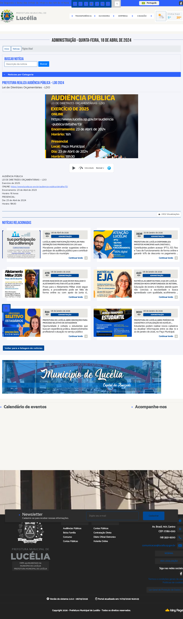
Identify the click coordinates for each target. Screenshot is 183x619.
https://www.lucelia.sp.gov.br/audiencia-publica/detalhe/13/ (39, 186)
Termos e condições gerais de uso (165, 579)
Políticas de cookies (173, 582)
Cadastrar (154, 515)
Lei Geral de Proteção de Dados (165, 589)
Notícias (16, 48)
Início (6, 48)
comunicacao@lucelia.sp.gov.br (158, 545)
